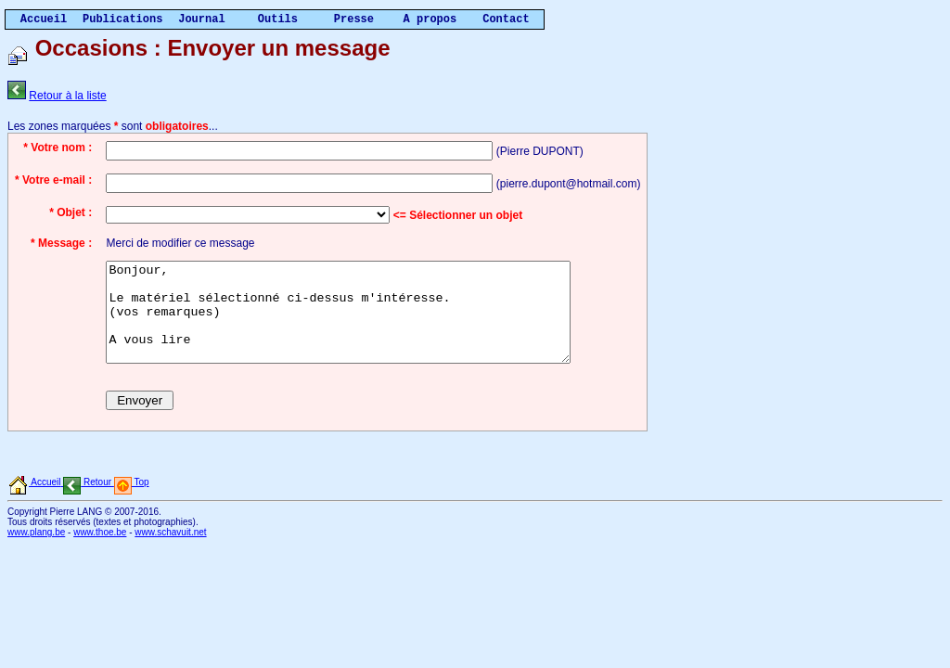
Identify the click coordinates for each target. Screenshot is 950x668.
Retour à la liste (67, 95)
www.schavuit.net (170, 551)
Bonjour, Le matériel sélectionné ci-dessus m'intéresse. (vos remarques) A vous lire (366, 322)
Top (130, 501)
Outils (278, 19)
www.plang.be (36, 551)
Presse (354, 19)
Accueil (43, 19)
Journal (201, 19)
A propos (430, 19)
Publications (122, 19)
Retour (85, 501)
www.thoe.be (99, 551)
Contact (505, 19)
